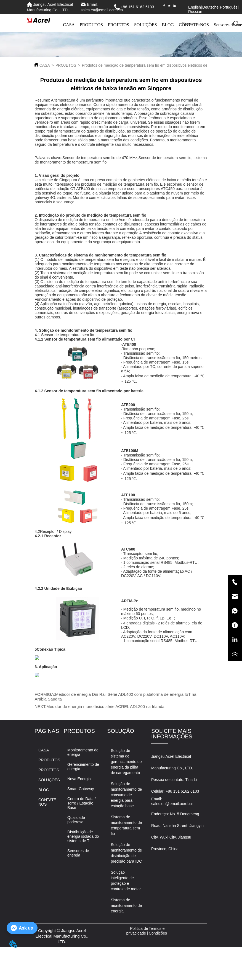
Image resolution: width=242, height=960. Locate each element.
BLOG (168, 24)
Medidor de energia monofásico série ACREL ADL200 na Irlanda (105, 706)
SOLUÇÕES (145, 24)
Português (229, 7)
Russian (195, 11)
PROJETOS (118, 24)
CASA (69, 24)
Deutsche (210, 7)
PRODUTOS (91, 24)
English (194, 7)
